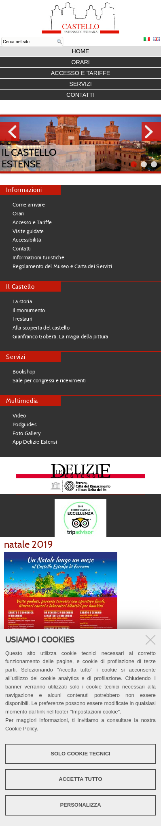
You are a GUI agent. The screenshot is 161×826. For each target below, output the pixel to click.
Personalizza (80, 805)
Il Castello (20, 287)
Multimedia (22, 401)
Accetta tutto (80, 779)
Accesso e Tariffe (80, 73)
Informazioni (24, 190)
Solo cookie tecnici (80, 754)
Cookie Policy (21, 729)
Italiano (147, 39)
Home (80, 51)
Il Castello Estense (29, 158)
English (156, 39)
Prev (9, 131)
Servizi (80, 84)
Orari (80, 62)
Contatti (80, 95)
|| (154, 164)
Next (151, 131)
